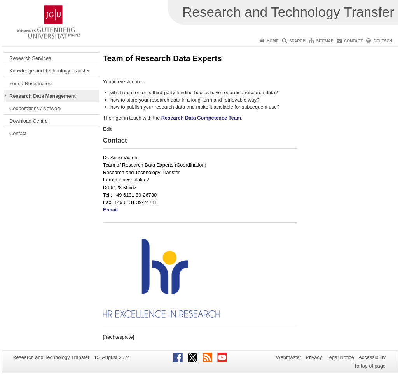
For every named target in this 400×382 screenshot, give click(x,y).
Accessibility (372, 357)
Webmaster (288, 357)
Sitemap (324, 41)
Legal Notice (340, 357)
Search (297, 41)
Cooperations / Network (35, 108)
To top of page (370, 366)
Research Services (30, 58)
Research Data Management (42, 96)
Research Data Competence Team (201, 118)
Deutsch (383, 41)
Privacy (314, 357)
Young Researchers (31, 83)
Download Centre (28, 121)
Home (272, 41)
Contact (353, 41)
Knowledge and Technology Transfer (49, 71)
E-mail (110, 210)
